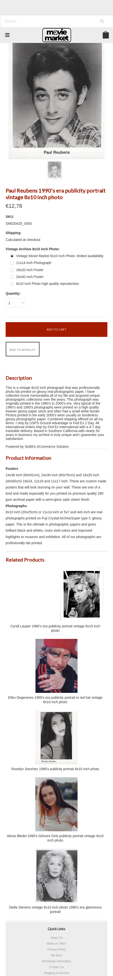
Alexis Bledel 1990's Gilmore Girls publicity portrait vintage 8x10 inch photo (55, 838)
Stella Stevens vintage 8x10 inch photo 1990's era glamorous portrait (55, 909)
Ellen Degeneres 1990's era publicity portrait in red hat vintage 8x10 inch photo (55, 700)
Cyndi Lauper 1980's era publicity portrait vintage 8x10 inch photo (55, 628)
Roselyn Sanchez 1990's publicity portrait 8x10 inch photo (55, 769)
